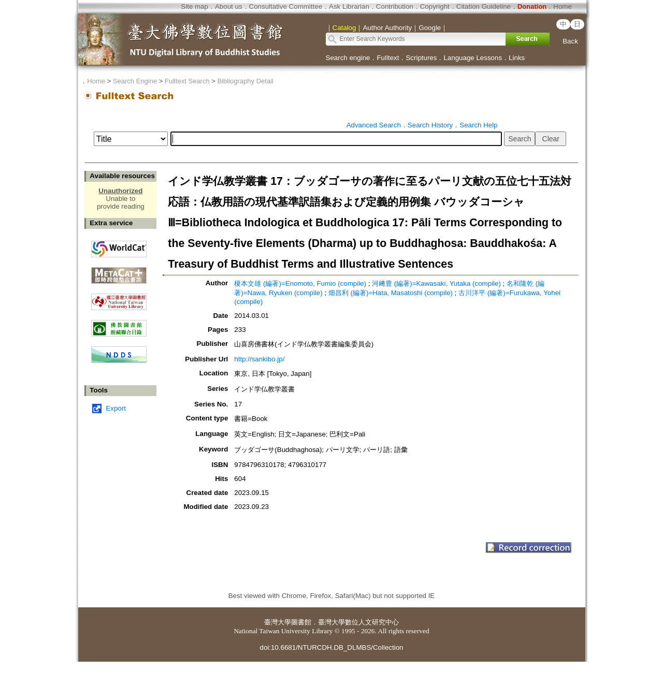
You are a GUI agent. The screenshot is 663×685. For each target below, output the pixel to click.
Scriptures (421, 58)
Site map (194, 6)
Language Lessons (472, 58)
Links (517, 58)
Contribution (394, 6)
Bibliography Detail (245, 81)
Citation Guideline (483, 6)
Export (116, 408)
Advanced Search (374, 125)
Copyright (435, 6)
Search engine (348, 58)
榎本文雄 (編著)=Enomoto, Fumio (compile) (300, 283)
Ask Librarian (349, 6)
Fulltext (388, 58)
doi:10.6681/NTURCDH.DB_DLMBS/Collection (331, 647)
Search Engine (135, 81)
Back (570, 41)
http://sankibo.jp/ (259, 359)
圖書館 (301, 622)
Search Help (478, 125)
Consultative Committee (285, 6)
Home (562, 6)
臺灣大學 (277, 622)
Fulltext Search (187, 81)
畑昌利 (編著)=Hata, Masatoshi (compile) (390, 293)
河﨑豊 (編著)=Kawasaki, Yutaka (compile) (436, 283)
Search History (430, 125)
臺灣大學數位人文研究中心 (358, 622)
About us (228, 6)
